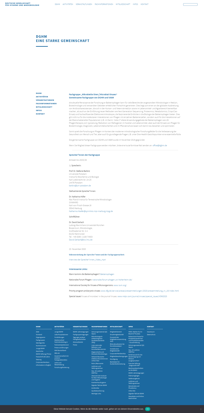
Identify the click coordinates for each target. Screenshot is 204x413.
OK (147, 409)
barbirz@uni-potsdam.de (80, 185)
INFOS (39, 110)
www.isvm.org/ (120, 285)
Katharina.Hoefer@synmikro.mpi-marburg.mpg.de (91, 211)
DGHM (39, 93)
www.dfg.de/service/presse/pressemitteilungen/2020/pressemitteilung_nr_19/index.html (140, 291)
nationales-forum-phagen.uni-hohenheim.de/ (112, 279)
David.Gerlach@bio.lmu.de (80, 239)
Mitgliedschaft (44, 107)
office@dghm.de (160, 145)
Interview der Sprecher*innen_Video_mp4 (87, 259)
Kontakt (40, 114)
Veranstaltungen (45, 100)
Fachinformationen (46, 103)
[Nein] (200, 409)
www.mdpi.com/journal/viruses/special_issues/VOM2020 (142, 296)
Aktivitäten (42, 96)
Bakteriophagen (107, 274)
